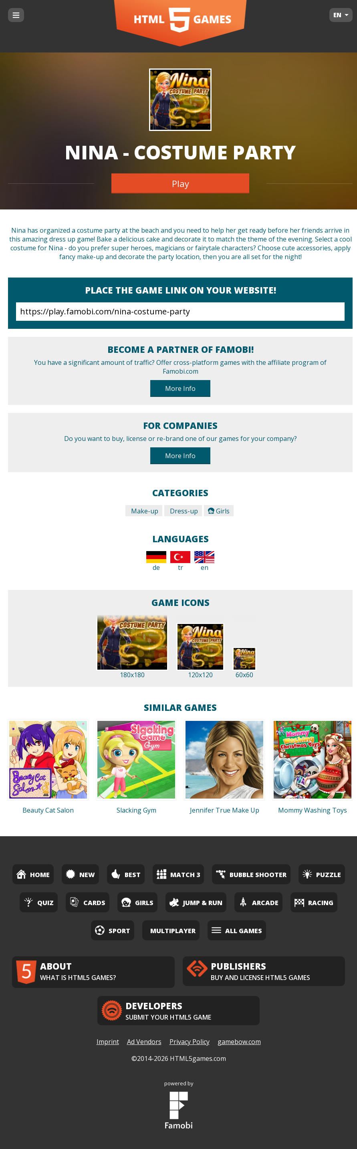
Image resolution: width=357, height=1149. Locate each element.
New (80, 874)
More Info (180, 388)
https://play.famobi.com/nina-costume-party (180, 311)
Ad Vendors (144, 1041)
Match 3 (178, 874)
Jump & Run (195, 902)
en (204, 561)
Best (126, 874)
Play (180, 183)
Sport (112, 930)
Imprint (108, 1041)
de (156, 561)
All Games (237, 930)
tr (180, 561)
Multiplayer (173, 930)
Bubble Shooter (251, 874)
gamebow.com (239, 1041)
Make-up (143, 511)
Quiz (39, 902)
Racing (313, 902)
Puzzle (322, 874)
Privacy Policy (189, 1041)
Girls (219, 511)
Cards (87, 902)
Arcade (258, 902)
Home (33, 874)
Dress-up (183, 511)
